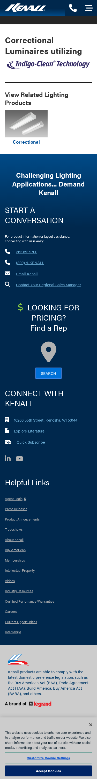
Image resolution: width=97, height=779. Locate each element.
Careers (11, 611)
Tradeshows (14, 529)
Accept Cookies (48, 770)
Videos (10, 580)
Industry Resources (19, 590)
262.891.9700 (26, 251)
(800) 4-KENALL (30, 262)
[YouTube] (22, 459)
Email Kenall (27, 273)
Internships (13, 631)
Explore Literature (29, 431)
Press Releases (16, 508)
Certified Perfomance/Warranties (29, 601)
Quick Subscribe (31, 442)
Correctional (26, 141)
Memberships (15, 560)
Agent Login (14, 498)
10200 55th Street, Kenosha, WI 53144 (45, 420)
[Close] (90, 724)
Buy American (15, 549)
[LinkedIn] (10, 459)
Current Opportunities (21, 621)
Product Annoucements (22, 519)
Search (48, 373)
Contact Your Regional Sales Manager (48, 284)
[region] (48, 748)
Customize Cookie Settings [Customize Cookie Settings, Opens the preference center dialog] (48, 757)
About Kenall (14, 539)
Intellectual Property (20, 570)
